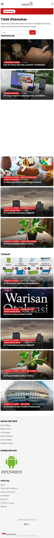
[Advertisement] (27, 127)
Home (3, 485)
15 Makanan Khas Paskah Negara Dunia (22, 182)
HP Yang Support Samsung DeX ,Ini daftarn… (25, 95)
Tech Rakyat (5, 432)
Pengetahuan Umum (29, 177)
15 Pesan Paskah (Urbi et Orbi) (18, 243)
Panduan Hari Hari (11, 93)
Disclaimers (5, 495)
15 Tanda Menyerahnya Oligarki (18, 213)
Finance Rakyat (6, 436)
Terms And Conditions (9, 488)
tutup (12, 503)
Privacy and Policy (8, 492)
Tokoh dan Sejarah (12, 62)
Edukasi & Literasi (11, 177)
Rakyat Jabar (6, 429)
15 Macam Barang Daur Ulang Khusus (21, 283)
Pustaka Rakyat (7, 443)
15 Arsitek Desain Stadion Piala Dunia (21, 406)
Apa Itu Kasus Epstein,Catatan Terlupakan (24, 64)
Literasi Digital (27, 309)
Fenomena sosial (28, 208)
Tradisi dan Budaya (11, 180)
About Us (4, 499)
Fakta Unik (25, 404)
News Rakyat (5, 425)
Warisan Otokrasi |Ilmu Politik (17, 314)
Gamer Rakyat (6, 440)
